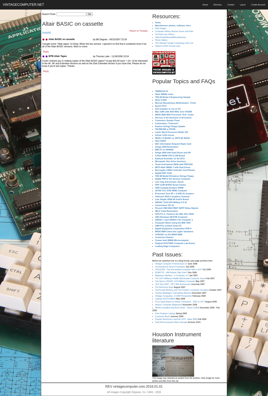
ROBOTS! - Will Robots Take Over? (171, 272)
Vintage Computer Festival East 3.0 (171, 264)
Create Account (258, 5)
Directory (217, 5)
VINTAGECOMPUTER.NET (23, 5)
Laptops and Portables (165, 299)
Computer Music (162, 316)
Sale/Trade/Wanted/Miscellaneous (170, 37)
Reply (46, 51)
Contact (230, 5)
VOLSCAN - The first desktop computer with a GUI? (178, 269)
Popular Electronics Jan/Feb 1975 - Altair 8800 (176, 319)
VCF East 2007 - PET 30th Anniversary (173, 284)
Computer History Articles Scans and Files (174, 31)
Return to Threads (139, 31)
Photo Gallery (161, 40)
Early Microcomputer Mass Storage (171, 322)
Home (205, 5)
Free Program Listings (165, 313)
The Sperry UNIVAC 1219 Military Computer (175, 281)
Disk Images (160, 28)
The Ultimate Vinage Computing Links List (174, 43)
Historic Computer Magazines (168, 305)
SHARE (46, 32)
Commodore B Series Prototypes (170, 267)
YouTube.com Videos (164, 34)
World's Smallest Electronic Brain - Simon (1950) (177, 307)
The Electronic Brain (164, 287)
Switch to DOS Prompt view (167, 46)
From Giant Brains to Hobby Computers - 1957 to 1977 (180, 302)
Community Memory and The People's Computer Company (182, 290)
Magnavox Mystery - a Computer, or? (172, 275)
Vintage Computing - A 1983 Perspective (173, 296)
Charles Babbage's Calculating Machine (173, 293)
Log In (243, 5)
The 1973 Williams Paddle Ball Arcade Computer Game (180, 278)
